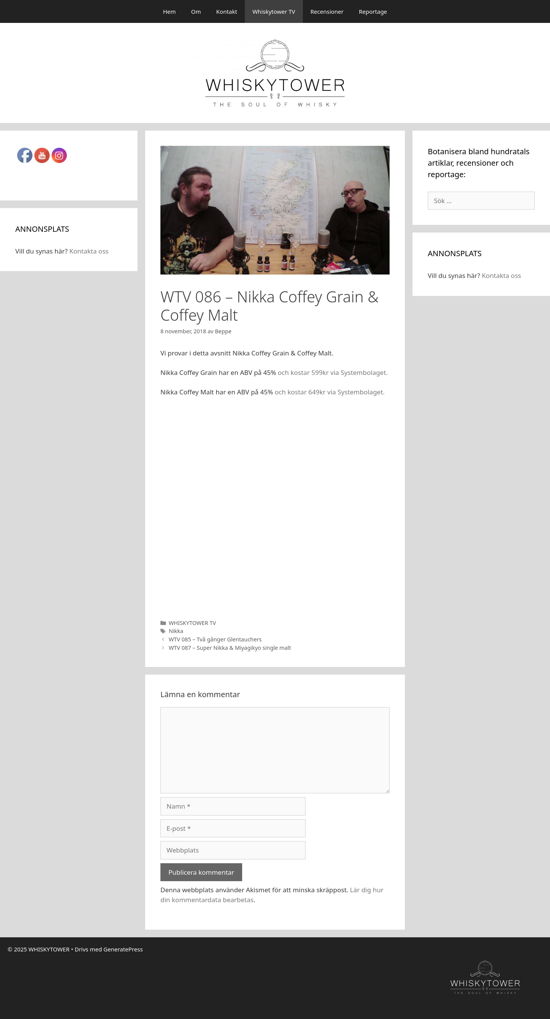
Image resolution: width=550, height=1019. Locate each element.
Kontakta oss (88, 251)
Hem (169, 11)
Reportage (373, 11)
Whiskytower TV (273, 11)
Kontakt (226, 11)
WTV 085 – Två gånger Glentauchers (215, 639)
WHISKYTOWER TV (192, 623)
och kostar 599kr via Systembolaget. (333, 372)
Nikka (176, 631)
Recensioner (327, 11)
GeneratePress (123, 949)
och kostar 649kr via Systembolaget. (330, 392)
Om (196, 11)
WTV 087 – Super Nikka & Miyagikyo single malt (230, 647)
